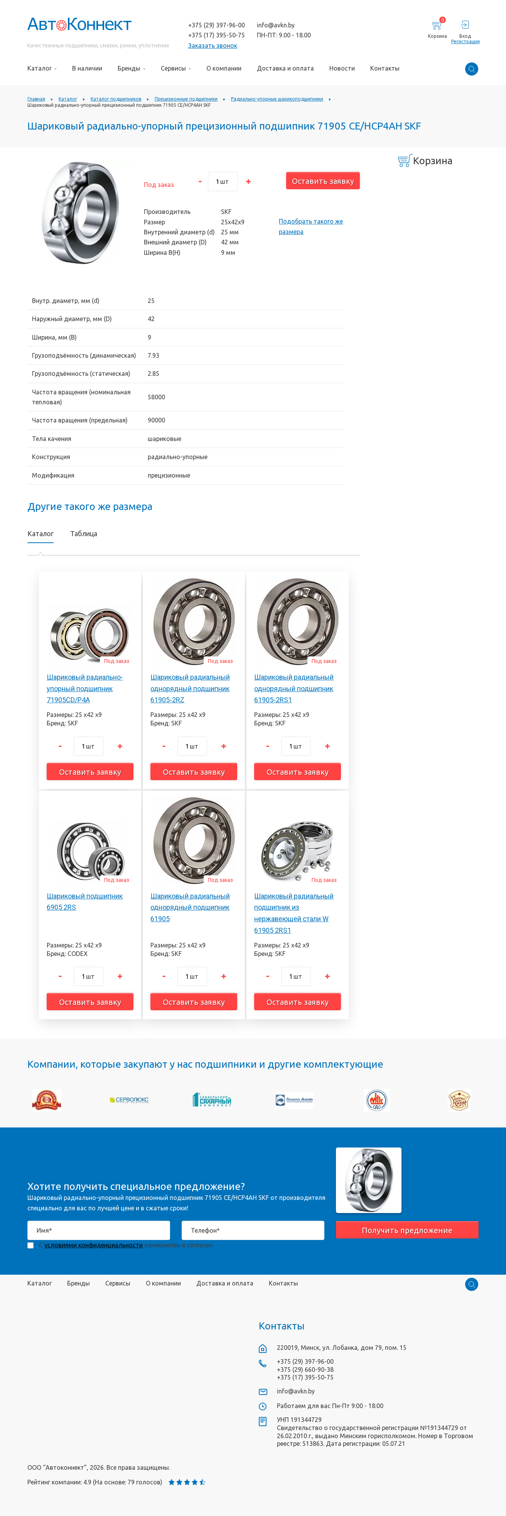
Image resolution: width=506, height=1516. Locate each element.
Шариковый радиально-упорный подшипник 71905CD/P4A (85, 688)
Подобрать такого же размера (311, 226)
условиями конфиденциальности (93, 1245)
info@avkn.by (276, 25)
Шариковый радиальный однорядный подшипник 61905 (190, 907)
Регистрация (465, 41)
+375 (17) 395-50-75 (216, 35)
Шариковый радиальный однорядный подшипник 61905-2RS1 (294, 688)
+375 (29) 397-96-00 (216, 25)
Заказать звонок (212, 45)
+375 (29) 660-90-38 (305, 1369)
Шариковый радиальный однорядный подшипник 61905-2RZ (190, 688)
